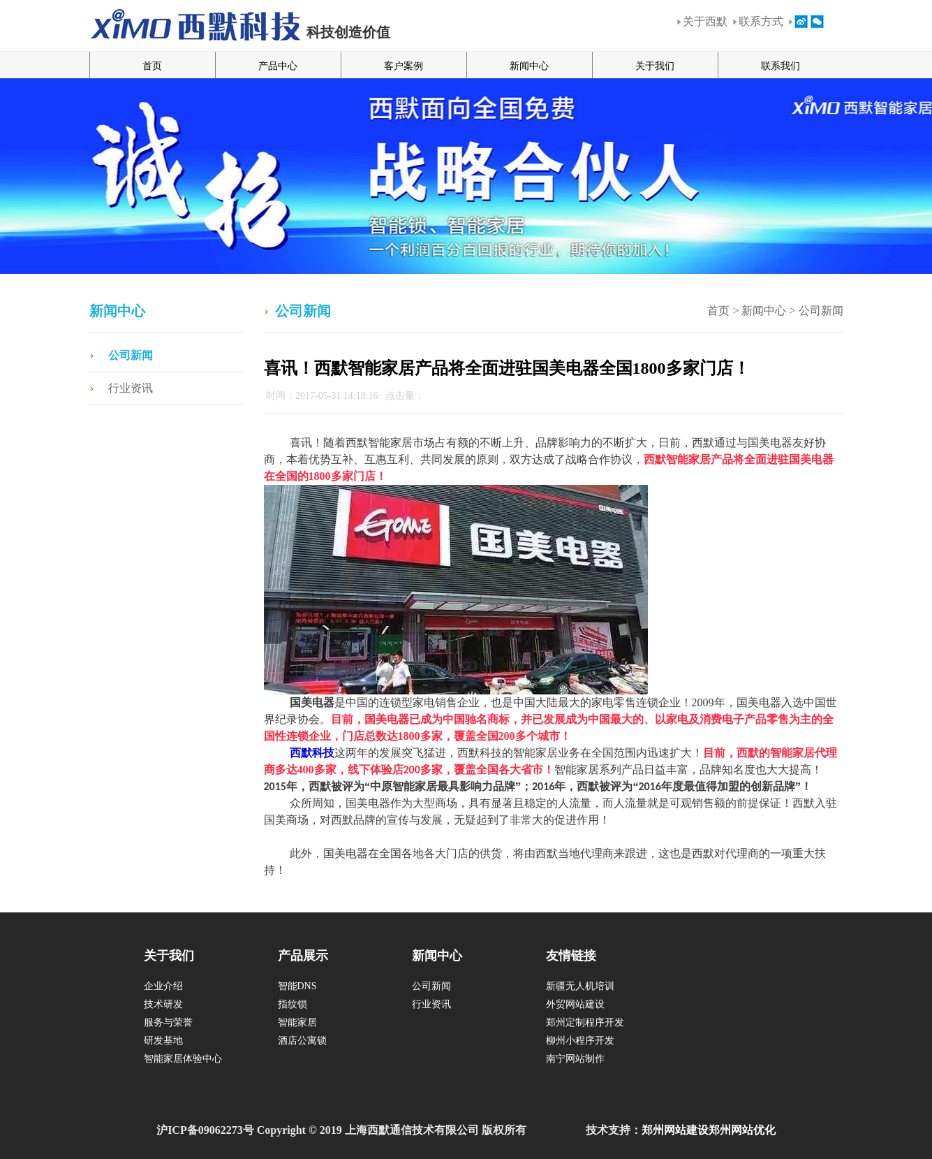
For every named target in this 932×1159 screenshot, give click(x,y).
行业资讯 (130, 388)
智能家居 (297, 1022)
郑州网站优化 (742, 1130)
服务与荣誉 (168, 1022)
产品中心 (277, 66)
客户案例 (403, 66)
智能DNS (297, 986)
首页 (152, 66)
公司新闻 (130, 355)
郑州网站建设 (675, 1130)
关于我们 (654, 66)
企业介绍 (163, 986)
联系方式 (761, 21)
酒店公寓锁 (302, 1040)
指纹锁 (292, 1004)
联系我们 (780, 66)
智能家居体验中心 (183, 1059)
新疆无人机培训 (580, 986)
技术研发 (163, 1004)
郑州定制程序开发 (585, 1022)
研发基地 (163, 1040)
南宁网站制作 (575, 1059)
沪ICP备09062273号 (205, 1130)
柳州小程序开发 (580, 1040)
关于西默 (705, 21)
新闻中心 (529, 66)
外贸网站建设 (575, 1004)
